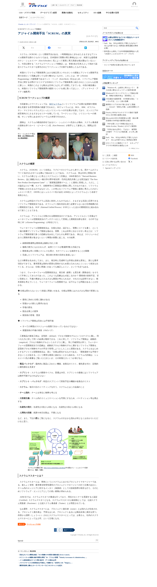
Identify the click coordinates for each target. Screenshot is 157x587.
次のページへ (68, 530)
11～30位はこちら (134, 148)
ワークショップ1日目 (34, 524)
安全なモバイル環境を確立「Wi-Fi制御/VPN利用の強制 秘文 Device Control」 (45, 555)
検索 (137, 28)
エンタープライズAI (37, 17)
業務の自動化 (67, 13)
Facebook (134, 159)
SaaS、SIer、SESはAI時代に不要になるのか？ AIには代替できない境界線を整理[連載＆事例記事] (121, 45)
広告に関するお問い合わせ (115, 162)
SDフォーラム (55, 104)
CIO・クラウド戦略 (27, 13)
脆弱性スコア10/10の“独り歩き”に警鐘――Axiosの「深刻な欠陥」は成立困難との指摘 (122, 107)
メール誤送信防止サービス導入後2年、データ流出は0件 (38, 560)
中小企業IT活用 (112, 13)
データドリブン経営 (48, 13)
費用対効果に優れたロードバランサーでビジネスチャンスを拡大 (41, 565)
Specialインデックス (113, 168)
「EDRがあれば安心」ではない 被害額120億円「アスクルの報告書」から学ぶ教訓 (122, 131)
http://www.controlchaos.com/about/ (54, 468)
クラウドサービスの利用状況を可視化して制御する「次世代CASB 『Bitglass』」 (46, 563)
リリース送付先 (111, 159)
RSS (132, 155)
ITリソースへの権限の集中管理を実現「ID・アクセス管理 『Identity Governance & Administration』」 (53, 557)
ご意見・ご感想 (111, 155)
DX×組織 (97, 13)
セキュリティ (83, 13)
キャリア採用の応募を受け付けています (119, 65)
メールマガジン (111, 165)
